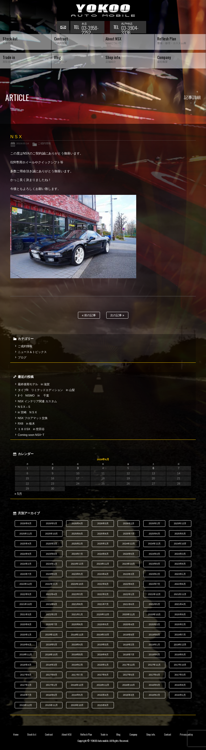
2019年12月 (51, 634)
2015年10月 (77, 705)
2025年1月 (103, 543)
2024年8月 (51, 554)
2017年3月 (180, 674)
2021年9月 (51, 604)
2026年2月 (128, 523)
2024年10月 (180, 543)
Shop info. (150, 734)
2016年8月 (180, 685)
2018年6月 (154, 654)
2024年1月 (51, 563)
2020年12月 (103, 614)
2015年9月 (103, 705)
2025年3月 (51, 543)
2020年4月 (128, 624)
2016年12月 (77, 685)
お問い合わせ (63, 27)
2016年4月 (103, 695)
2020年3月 (154, 624)
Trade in (104, 734)
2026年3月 (103, 523)
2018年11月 (25, 654)
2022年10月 (77, 584)
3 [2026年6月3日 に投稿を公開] (77, 468)
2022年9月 (103, 584)
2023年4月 (103, 574)
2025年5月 (180, 533)
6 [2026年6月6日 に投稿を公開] (153, 468)
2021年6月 (128, 604)
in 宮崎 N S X (27, 412)
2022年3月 (77, 594)
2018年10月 (51, 654)
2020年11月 (128, 614)
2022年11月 (51, 584)
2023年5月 (77, 574)
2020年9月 (180, 614)
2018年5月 (180, 654)
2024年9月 (25, 554)
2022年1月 (128, 594)
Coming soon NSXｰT (31, 434)
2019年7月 (180, 634)
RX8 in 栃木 (26, 423)
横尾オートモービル (103, 10)
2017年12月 (128, 664)
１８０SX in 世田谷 (31, 429)
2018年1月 (103, 664)
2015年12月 (25, 705)
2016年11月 (103, 685)
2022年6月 (180, 584)
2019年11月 (77, 634)
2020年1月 (25, 634)
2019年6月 (25, 644)
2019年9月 (128, 634)
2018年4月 (25, 664)
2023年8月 (180, 563)
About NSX (67, 734)
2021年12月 (154, 594)
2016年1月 (180, 695)
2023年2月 (154, 574)
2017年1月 (51, 685)
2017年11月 (154, 664)
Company (133, 734)
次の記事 (117, 315)
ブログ (22, 357)
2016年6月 (51, 695)
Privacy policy (186, 734)
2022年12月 (25, 584)
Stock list (31, 734)
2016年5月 (77, 695)
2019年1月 (154, 644)
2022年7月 (154, 584)
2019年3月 (103, 644)
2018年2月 (77, 664)
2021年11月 (180, 594)
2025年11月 (25, 533)
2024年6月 (103, 554)
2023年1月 (180, 574)
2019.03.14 (22, 143)
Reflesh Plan (86, 734)
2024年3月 (180, 554)
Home (15, 734)
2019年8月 (154, 634)
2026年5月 (51, 523)
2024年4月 (154, 554)
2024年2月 (25, 563)
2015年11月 (51, 705)
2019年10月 (103, 634)
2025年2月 (77, 543)
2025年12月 (180, 523)
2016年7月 (25, 695)
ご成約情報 (44, 143)
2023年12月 (77, 563)
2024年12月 (128, 543)
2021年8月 (77, 604)
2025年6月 (154, 533)
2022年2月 (103, 594)
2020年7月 (51, 624)
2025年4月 (25, 543)
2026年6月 (25, 523)
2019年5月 (51, 644)
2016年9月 (154, 685)
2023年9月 (154, 563)
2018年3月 (51, 664)
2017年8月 (51, 674)
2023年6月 (51, 574)
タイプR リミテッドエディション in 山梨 (46, 390)
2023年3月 (128, 574)
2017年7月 (77, 674)
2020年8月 (25, 624)
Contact (167, 734)
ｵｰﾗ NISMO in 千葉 (33, 395)
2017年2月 (25, 685)
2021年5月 (154, 604)
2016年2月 (154, 695)
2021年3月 (25, 614)
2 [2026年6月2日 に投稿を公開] (52, 468)
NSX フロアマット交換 (32, 418)
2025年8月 (103, 533)
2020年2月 (180, 624)
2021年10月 (25, 604)
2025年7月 (128, 533)
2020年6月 (77, 624)
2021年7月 (103, 604)
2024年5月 (128, 554)
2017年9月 (25, 674)
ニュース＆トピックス (32, 351)
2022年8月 (128, 584)
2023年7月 (25, 574)
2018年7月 (128, 654)
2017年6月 (103, 674)
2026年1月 (154, 523)
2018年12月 (180, 644)
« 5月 (18, 494)
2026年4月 (77, 523)
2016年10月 (128, 685)
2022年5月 (25, 594)
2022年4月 (51, 594)
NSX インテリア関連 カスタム (37, 401)
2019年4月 (77, 644)
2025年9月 (77, 533)
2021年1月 (77, 614)
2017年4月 (154, 674)
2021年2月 (51, 614)
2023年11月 (103, 563)
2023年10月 (128, 563)
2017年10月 (180, 664)
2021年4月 (180, 604)
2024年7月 (77, 554)
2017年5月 (128, 674)
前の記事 (89, 315)
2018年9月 (77, 654)
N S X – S (24, 406)
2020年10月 (154, 614)
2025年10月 (51, 533)
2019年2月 (128, 644)
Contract (49, 734)
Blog (118, 734)
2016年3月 (128, 695)
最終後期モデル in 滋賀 (34, 384)
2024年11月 (154, 543)
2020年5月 (103, 624)
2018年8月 (103, 654)
